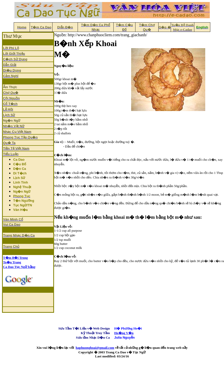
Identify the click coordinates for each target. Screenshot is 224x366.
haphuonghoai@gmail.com (95, 348)
